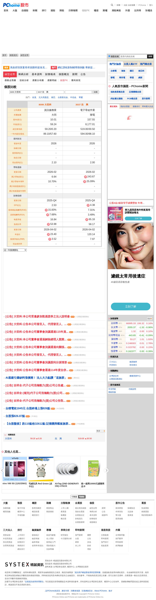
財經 (89, 546)
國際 (89, 535)
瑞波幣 (114, 331)
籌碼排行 (21, 546)
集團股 (63, 515)
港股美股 (116, 10)
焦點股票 (104, 546)
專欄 (48, 530)
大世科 (8, 438)
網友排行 (21, 549)
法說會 (130, 512)
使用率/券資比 (37, 546)
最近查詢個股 (80, 508)
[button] (106, 470)
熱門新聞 (79, 535)
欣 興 (58, 438)
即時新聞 (79, 530)
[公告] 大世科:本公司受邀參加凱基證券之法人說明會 (47, 316)
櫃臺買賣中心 (135, 376)
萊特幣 (114, 339)
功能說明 (132, 389)
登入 (151, 5)
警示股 (118, 515)
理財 (89, 549)
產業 (77, 542)
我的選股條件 (146, 515)
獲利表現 (76, 80)
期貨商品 (50, 508)
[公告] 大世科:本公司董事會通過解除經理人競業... (46, 339)
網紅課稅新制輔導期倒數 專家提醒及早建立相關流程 (77, 67)
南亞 (53, 97)
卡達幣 (114, 343)
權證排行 (35, 515)
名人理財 (50, 539)
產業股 (63, 512)
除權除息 (131, 508)
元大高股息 (44, 97)
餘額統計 (35, 535)
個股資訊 (13, 55)
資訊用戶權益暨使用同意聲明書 (87, 572)
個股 (92, 503)
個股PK (86, 10)
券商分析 (65, 530)
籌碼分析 (23, 74)
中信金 (73, 97)
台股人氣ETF (130, 64)
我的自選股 (125, 106)
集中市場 (21, 508)
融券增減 (35, 542)
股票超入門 (51, 542)
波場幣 (114, 347)
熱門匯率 (119, 539)
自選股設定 (79, 515)
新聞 (118, 5)
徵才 (110, 591)
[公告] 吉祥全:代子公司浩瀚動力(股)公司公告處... (45, 385)
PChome (142, 5)
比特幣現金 (114, 335)
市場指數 (21, 515)
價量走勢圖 (10, 80)
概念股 (63, 519)
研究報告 (64, 535)
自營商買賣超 (8, 546)
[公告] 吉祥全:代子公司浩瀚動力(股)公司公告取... (45, 400)
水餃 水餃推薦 (129, 5)
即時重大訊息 (147, 106)
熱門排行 (104, 542)
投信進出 (133, 365)
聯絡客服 (112, 392)
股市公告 (120, 503)
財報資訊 (79, 519)
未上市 (78, 546)
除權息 (148, 10)
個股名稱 (115, 56)
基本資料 (37, 74)
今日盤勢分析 (66, 539)
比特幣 (137, 10)
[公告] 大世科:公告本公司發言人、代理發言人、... (46, 324)
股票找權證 (36, 508)
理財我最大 (51, 546)
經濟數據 (119, 546)
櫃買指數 (6, 512)
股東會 (130, 515)
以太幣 (114, 327)
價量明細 (52, 80)
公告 (83, 74)
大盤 (15, 10)
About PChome (100, 591)
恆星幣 (114, 351)
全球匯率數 (120, 535)
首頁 (6, 10)
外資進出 (113, 365)
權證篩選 (35, 512)
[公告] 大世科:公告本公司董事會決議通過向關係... (46, 347)
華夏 (81, 97)
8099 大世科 (45, 104)
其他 (89, 542)
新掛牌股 (119, 508)
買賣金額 (6, 535)
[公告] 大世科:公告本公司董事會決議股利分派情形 (46, 362)
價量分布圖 (38, 80)
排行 (44, 10)
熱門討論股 (115, 64)
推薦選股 (145, 512)
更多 (98, 431)
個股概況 (64, 74)
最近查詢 (113, 106)
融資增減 (35, 539)
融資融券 (133, 362)
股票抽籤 (119, 519)
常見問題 (112, 389)
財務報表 (50, 74)
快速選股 (145, 508)
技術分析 (24, 80)
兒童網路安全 (87, 591)
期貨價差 (50, 512)
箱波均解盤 (51, 535)
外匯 (127, 10)
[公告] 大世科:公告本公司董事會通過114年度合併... (46, 370)
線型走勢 (10, 74)
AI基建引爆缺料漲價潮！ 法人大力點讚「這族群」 (42, 377)
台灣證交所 (114, 376)
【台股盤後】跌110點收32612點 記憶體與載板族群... (45, 423)
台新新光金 (63, 97)
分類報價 (73, 10)
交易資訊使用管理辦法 (34, 582)
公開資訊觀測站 (115, 379)
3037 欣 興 (81, 104)
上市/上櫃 (65, 508)
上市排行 (21, 535)
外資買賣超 (7, 539)
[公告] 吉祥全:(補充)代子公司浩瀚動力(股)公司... (45, 393)
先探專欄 (50, 549)
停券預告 (119, 512)
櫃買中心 (21, 512)
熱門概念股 (146, 64)
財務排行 (21, 542)
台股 (77, 539)
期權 (105, 10)
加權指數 (6, 508)
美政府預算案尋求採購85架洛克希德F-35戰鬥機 (29, 67)
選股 (53, 10)
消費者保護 (75, 591)
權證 (96, 10)
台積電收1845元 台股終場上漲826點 (35, 408)
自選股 (24, 10)
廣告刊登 (65, 591)
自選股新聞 (79, 522)
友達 (34, 97)
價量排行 (136, 106)
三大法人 (113, 362)
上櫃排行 (21, 539)
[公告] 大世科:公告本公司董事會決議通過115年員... (46, 331)
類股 (62, 10)
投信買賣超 (7, 542)
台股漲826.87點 (21, 416)
